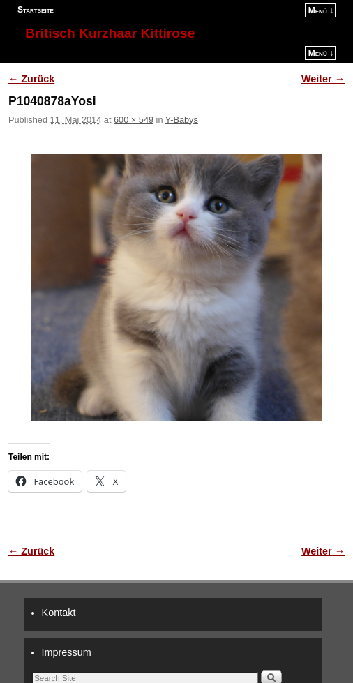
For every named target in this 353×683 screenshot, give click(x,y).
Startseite (35, 10)
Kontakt (59, 612)
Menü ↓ (320, 10)
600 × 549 (133, 119)
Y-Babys (181, 119)
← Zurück (31, 78)
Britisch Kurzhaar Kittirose (110, 33)
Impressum (66, 652)
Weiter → (323, 78)
